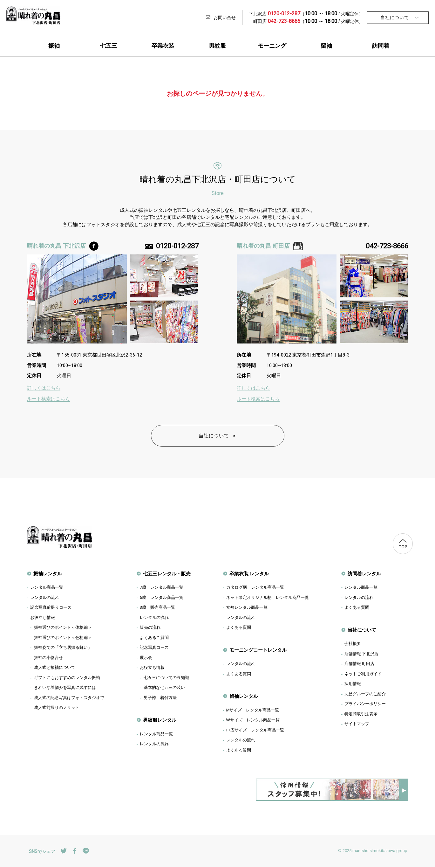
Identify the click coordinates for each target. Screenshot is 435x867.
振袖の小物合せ (48, 657)
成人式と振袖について (54, 667)
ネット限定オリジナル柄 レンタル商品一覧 (267, 597)
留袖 (326, 46)
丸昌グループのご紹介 (365, 693)
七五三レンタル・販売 (167, 573)
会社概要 (352, 643)
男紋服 (217, 46)
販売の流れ (150, 627)
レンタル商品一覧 (46, 587)
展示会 (146, 657)
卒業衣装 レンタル (249, 573)
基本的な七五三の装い (164, 687)
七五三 (108, 46)
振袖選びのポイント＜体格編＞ (63, 627)
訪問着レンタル (364, 573)
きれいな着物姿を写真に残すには (65, 687)
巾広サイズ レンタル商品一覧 (255, 730)
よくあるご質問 (154, 637)
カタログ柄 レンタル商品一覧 (255, 587)
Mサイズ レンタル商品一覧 (252, 710)
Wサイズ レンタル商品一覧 (253, 720)
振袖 (54, 46)
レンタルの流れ (44, 597)
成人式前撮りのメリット (56, 707)
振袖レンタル (47, 573)
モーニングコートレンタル (258, 650)
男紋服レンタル (159, 720)
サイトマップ (356, 723)
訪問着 (380, 46)
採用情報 (352, 683)
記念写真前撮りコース (50, 607)
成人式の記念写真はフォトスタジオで (69, 697)
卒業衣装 (163, 46)
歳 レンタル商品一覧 (161, 587)
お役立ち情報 (42, 617)
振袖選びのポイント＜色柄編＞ (63, 637)
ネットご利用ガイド (363, 673)
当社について (394, 17)
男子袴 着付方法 (160, 697)
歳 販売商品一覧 (157, 607)
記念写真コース (154, 647)
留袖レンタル (243, 696)
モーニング (272, 46)
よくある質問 (238, 627)
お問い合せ (221, 17)
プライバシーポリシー (365, 703)
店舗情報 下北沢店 (361, 653)
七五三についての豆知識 (166, 677)
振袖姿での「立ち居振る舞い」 (63, 647)
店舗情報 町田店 (359, 663)
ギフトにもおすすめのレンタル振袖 (67, 677)
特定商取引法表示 (360, 713)
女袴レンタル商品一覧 (247, 607)
